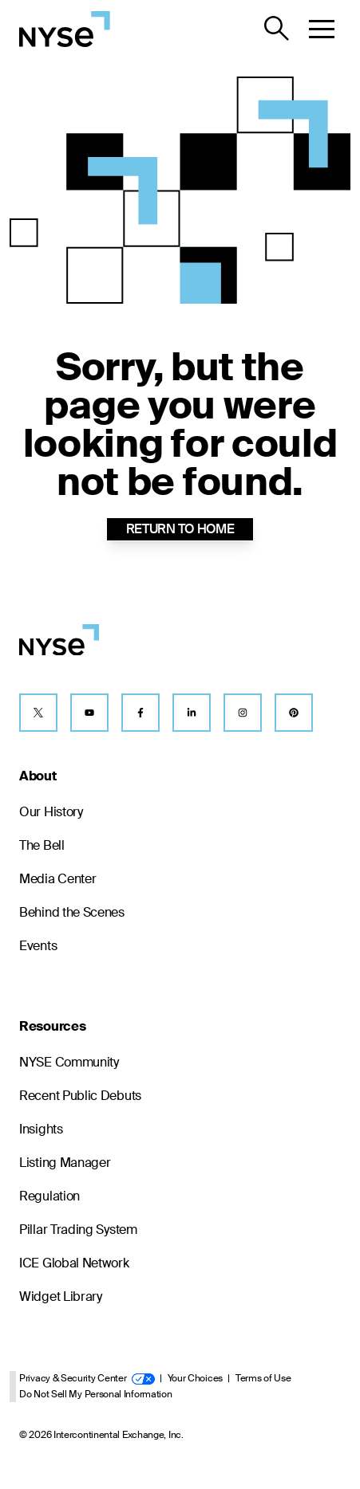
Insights (41, 1129)
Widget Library (60, 1296)
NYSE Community (69, 1062)
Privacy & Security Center (87, 1378)
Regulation (49, 1196)
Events (38, 945)
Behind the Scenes (72, 912)
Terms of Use (263, 1378)
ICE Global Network (74, 1263)
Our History (51, 811)
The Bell (42, 845)
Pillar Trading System (78, 1229)
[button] (322, 29)
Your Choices (195, 1378)
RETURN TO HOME (180, 529)
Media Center (57, 878)
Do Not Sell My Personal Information (95, 1394)
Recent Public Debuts (80, 1095)
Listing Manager (65, 1162)
